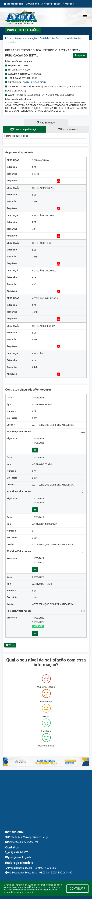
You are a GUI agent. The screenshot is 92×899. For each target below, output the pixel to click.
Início (8, 38)
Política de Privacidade (14, 890)
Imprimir (80, 55)
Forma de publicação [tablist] (24, 129)
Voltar (10, 645)
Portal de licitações (49, 38)
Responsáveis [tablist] (67, 129)
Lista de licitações (72, 38)
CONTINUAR (77, 888)
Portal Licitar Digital (35, 82)
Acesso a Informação (26, 38)
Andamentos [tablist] (46, 122)
